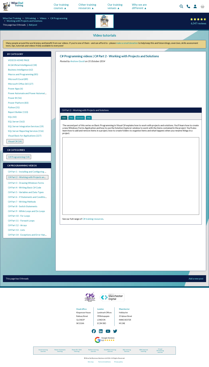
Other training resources (87, 6)
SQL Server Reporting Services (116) (26, 131)
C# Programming (58, 18)
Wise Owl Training (12, 18)
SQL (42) (12, 117)
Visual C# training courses (160, 352)
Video (65, 118)
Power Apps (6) (15, 88)
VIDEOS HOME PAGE (18, 60)
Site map (90, 363)
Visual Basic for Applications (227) (24, 135)
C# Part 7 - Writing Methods (22, 201)
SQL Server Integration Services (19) (26, 126)
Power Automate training (59, 352)
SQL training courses (127, 352)
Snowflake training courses (110, 352)
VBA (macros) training (143, 352)
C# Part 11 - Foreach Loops (21, 220)
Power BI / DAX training (77, 352)
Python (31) (14, 107)
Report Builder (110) (18, 112)
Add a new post (196, 280)
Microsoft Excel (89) (18, 79)
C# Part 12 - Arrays (17, 225)
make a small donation (127, 43)
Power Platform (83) (18, 102)
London (100, 310)
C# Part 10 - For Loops (19, 215)
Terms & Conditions (104, 363)
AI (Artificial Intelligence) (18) (22, 65)
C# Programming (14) (19, 157)
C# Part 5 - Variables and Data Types (26, 192)
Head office (81, 310)
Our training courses (61, 6)
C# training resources (92, 220)
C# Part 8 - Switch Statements (22, 206)
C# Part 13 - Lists (16, 230)
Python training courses (93, 352)
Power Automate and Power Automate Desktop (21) (33, 93)
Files (74, 118)
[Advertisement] (131, 84)
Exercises (86, 118)
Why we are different (139, 6)
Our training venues (115, 6)
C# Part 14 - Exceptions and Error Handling (29, 234)
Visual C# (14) (15, 141)
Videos (43, 18)
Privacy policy (118, 363)
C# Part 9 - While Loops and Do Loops (26, 211)
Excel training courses (43, 352)
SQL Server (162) (16, 121)
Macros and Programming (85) (23, 74)
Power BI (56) (15, 98)
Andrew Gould (77, 61)
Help (98, 118)
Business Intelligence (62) (20, 69)
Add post (33, 24)
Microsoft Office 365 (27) (20, 83)
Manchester (124, 310)
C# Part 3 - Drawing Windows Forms (26, 183)
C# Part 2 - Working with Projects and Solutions (31, 177)
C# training (30, 18)
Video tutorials (104, 35)
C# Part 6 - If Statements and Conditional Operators (33, 197)
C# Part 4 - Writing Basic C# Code (24, 187)
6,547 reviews (198, 23)
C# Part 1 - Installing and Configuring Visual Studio (32, 171)
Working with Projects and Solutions (24, 21)
